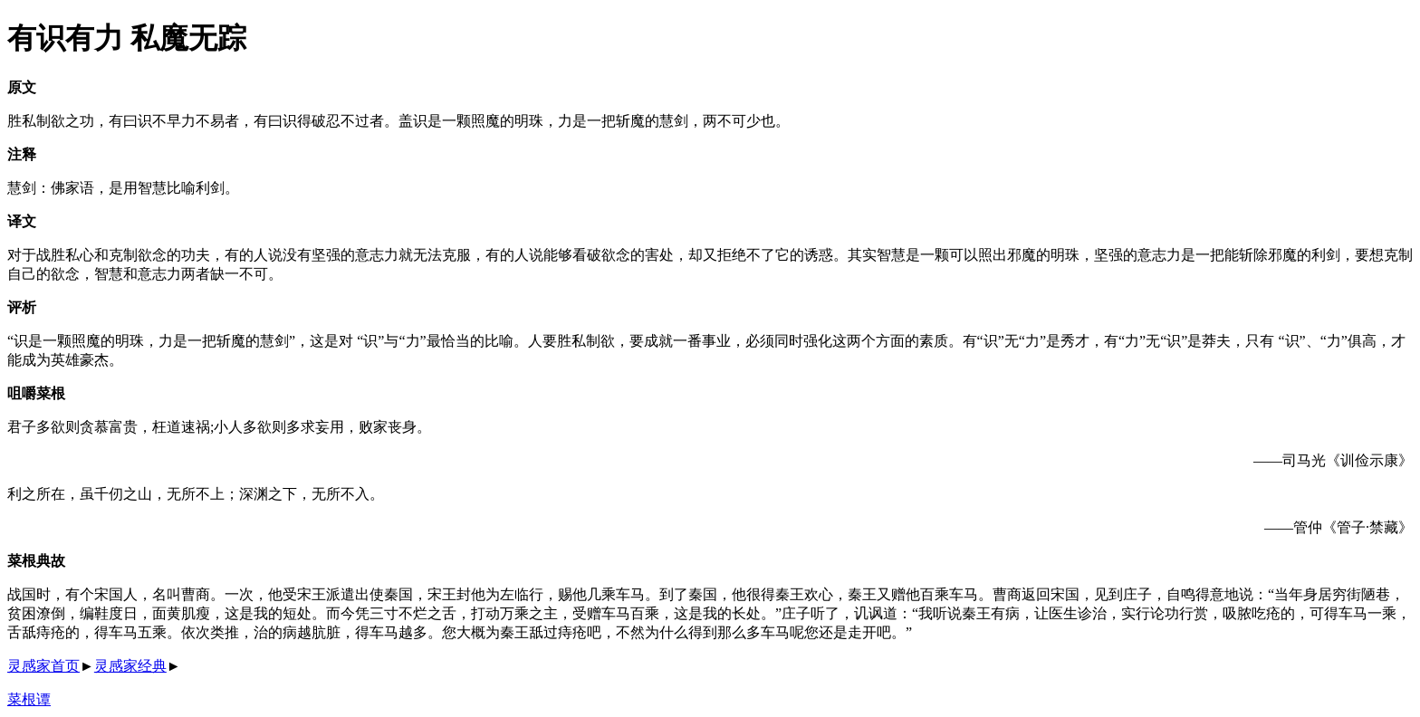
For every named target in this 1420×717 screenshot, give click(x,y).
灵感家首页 (43, 666)
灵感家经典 (130, 666)
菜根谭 (29, 699)
